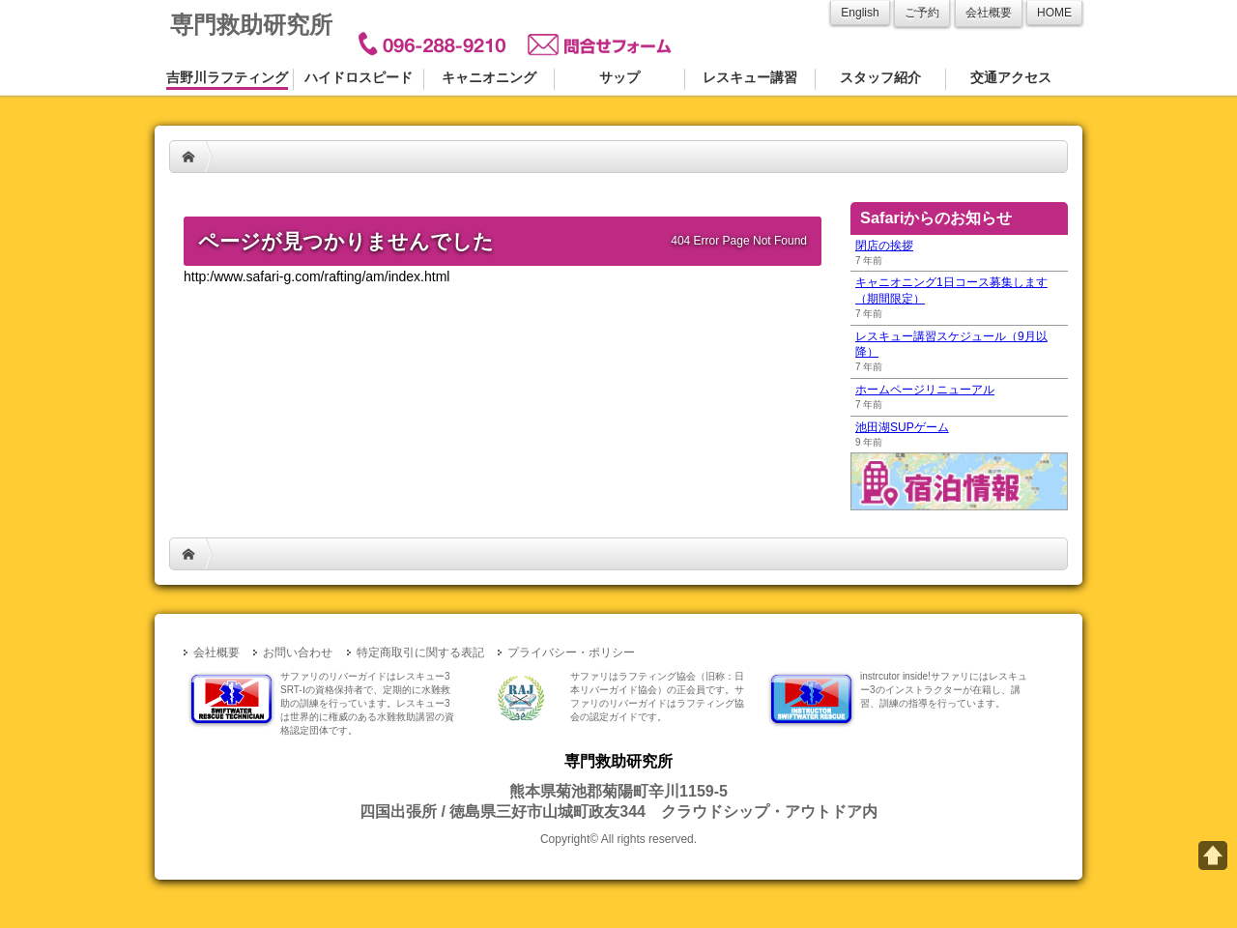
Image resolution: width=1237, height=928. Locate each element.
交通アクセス (1010, 77)
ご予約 (922, 12)
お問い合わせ (297, 652)
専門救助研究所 (251, 25)
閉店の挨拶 (884, 245)
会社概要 (988, 12)
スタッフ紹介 (880, 77)
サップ (619, 77)
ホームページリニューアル (924, 389)
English (859, 12)
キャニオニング (489, 77)
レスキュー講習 (750, 77)
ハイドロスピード (358, 77)
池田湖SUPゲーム (902, 427)
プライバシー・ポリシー (571, 652)
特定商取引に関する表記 (420, 652)
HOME (188, 156)
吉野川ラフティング (227, 77)
